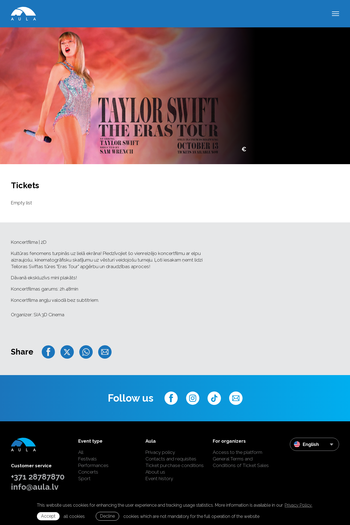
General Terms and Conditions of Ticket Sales (241, 462)
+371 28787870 (38, 477)
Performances (93, 465)
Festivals (87, 459)
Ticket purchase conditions (174, 465)
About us (155, 472)
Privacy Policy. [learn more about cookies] (298, 505)
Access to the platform (237, 452)
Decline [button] (107, 516)
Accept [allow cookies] (48, 516)
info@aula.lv (35, 487)
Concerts (88, 472)
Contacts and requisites (170, 459)
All (80, 452)
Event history (159, 478)
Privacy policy (160, 452)
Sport (84, 478)
